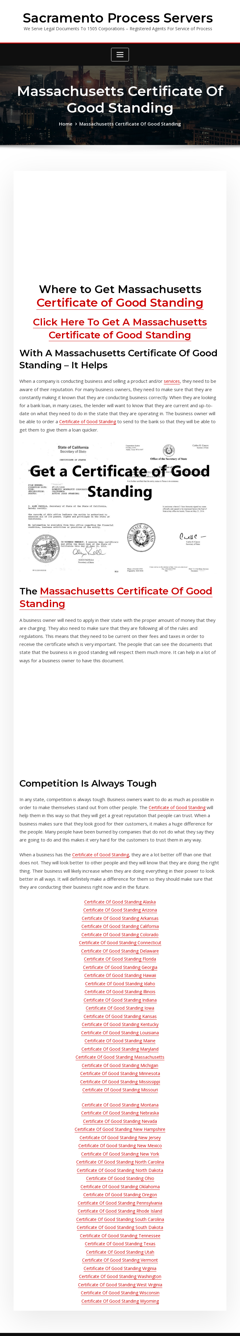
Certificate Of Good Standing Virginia (120, 1223)
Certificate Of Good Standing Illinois (120, 966)
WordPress (116, 1325)
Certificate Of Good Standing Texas (120, 1200)
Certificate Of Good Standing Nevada (120, 1087)
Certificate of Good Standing (120, 300)
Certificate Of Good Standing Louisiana (120, 1004)
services (166, 376)
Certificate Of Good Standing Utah (120, 1207)
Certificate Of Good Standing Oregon (120, 1154)
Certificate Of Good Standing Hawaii (120, 951)
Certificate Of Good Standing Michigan (120, 1034)
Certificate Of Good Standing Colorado (120, 913)
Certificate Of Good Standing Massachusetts (120, 1027)
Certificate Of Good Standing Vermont (120, 1215)
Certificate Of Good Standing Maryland (120, 1019)
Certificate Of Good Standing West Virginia (120, 1238)
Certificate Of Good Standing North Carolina (120, 1124)
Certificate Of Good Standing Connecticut (120, 921)
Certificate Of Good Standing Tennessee (120, 1192)
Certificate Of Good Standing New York (120, 1117)
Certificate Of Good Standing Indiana (120, 974)
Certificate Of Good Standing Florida (120, 936)
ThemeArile (184, 1325)
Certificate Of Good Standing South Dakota (120, 1185)
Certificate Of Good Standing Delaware (120, 929)
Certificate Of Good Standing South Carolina (120, 1177)
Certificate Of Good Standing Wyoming (120, 1253)
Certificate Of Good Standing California (120, 906)
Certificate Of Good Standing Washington (120, 1230)
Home (68, 122)
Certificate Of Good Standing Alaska (120, 883)
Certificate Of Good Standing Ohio (120, 1139)
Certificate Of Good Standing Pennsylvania (120, 1162)
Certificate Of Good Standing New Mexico (120, 1109)
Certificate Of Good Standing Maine (120, 1012)
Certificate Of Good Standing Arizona (120, 891)
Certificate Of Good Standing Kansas (120, 989)
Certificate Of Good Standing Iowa (120, 981)
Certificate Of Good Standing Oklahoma (120, 1147)
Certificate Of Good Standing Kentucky (120, 996)
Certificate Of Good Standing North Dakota (120, 1132)
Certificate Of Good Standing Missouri (120, 1057)
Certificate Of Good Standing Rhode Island (120, 1170)
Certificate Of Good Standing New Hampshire (120, 1094)
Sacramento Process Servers (118, 17)
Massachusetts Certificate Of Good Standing (129, 122)
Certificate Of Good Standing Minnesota (120, 1042)
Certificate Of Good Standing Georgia (120, 944)
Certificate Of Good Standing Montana (120, 1071)
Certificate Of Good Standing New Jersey (120, 1102)
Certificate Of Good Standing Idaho (120, 959)
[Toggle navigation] (120, 53)
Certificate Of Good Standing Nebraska (120, 1079)
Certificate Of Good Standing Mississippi (120, 1050)
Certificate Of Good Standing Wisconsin (120, 1245)
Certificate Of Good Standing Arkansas (120, 898)
